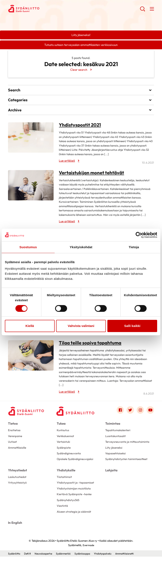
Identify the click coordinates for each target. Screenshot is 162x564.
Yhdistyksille (65, 477)
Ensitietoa (14, 432)
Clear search (78, 70)
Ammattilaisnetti (133, 561)
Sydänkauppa (87, 561)
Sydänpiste (64, 450)
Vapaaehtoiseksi (116, 460)
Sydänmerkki (67, 561)
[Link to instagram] (140, 412)
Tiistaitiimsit (64, 483)
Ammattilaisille (17, 450)
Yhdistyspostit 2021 (78, 128)
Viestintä (63, 513)
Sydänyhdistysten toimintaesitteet (127, 466)
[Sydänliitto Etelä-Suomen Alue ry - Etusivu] (27, 413)
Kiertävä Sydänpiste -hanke (75, 501)
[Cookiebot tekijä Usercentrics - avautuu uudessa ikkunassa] (138, 235)
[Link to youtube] (150, 412)
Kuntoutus (63, 432)
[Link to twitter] (129, 412)
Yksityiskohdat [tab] (81, 247)
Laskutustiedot (17, 483)
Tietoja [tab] (134, 247)
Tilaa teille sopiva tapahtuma (87, 345)
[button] (142, 10)
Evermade (88, 552)
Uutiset (12, 444)
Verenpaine (16, 438)
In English (14, 530)
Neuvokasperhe (45, 561)
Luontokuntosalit (116, 438)
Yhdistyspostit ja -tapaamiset (76, 489)
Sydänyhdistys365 (69, 507)
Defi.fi (28, 561)
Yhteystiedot (17, 477)
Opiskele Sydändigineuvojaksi (76, 462)
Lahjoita (111, 477)
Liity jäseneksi (114, 454)
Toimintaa (112, 426)
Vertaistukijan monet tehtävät (88, 176)
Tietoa (12, 426)
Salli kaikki (132, 326)
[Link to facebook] (119, 412)
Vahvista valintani (81, 326)
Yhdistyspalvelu (109, 561)
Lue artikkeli (67, 164)
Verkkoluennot (66, 438)
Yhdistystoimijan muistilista (74, 495)
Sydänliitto (14, 561)
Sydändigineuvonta (69, 456)
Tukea (61, 426)
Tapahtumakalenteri (118, 432)
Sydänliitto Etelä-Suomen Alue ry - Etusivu (42, 8)
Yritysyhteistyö (17, 489)
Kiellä (30, 326)
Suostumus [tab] (28, 247)
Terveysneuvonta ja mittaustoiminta (118, 445)
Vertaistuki (64, 444)
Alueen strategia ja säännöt (75, 519)
